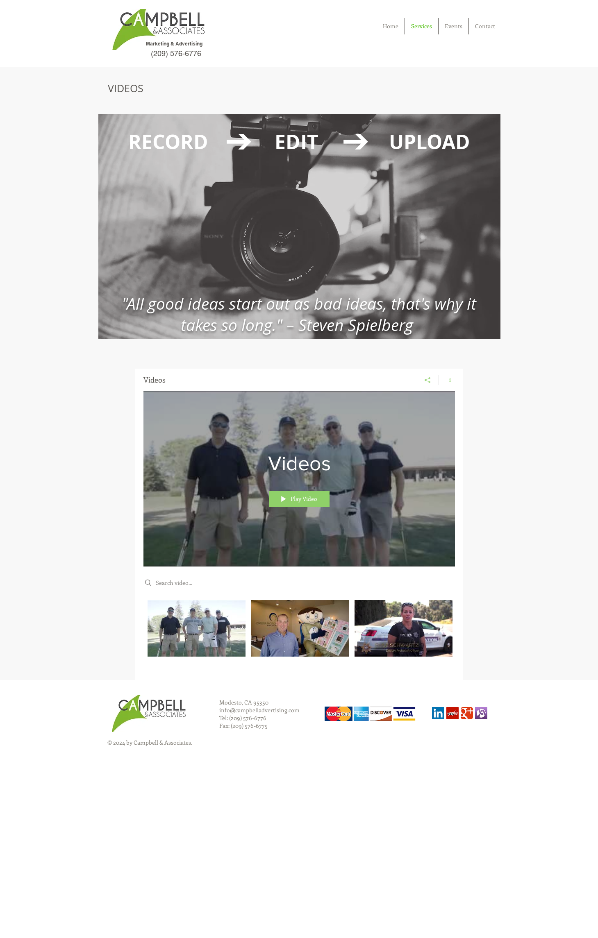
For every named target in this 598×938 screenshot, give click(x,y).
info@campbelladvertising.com (259, 710)
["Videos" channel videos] (299, 634)
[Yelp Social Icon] (452, 713)
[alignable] (481, 713)
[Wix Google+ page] (467, 713)
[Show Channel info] (447, 380)
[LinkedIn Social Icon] (438, 713)
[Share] (427, 380)
